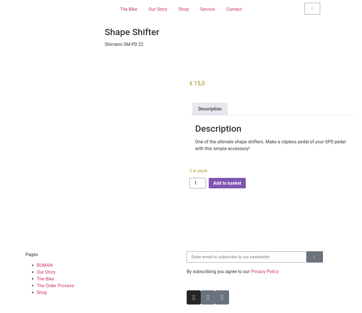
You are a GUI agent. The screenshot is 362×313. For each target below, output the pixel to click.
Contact (234, 9)
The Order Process (55, 285)
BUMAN (45, 265)
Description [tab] (209, 109)
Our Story (157, 9)
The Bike (128, 9)
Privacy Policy (265, 271)
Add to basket (227, 183)
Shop (183, 9)
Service (207, 9)
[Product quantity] (197, 183)
